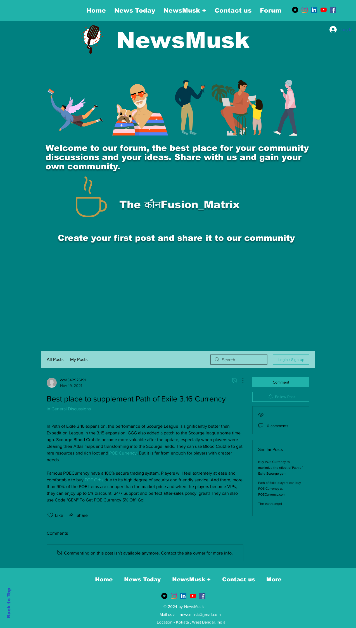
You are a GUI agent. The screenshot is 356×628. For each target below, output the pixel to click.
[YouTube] (324, 10)
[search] (238, 360)
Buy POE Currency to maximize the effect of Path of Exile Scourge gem (280, 467)
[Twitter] (295, 10)
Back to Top (8, 603)
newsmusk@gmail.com (200, 614)
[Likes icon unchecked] (50, 515)
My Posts (78, 359)
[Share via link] (78, 515)
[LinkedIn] (314, 10)
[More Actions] (240, 380)
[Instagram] (305, 10)
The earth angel (270, 504)
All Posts (55, 359)
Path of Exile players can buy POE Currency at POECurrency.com (279, 488)
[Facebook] (333, 10)
